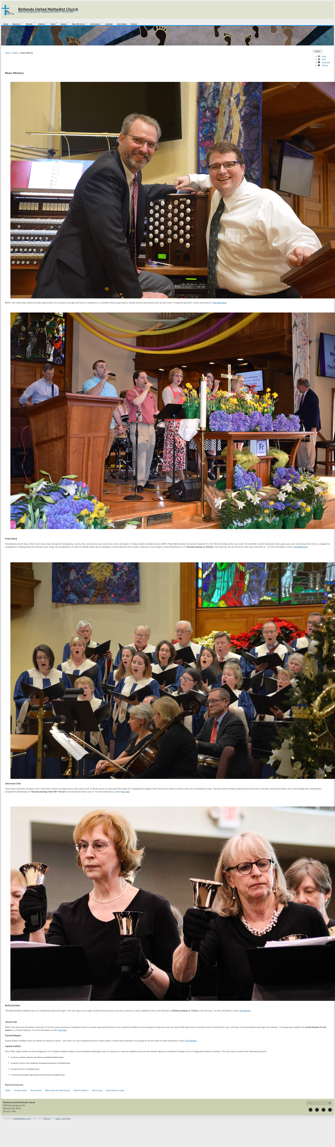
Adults (64, 24)
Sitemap (46, 1118)
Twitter (323, 65)
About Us (16, 24)
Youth (52, 24)
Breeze (134, 24)
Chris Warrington (220, 302)
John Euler (62, 1030)
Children (41, 24)
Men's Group (97, 1090)
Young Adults (36, 1090)
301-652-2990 (9, 1111)
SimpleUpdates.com (22, 1118)
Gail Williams (245, 1010)
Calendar (109, 24)
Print (322, 59)
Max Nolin (125, 791)
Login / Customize (63, 1118)
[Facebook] (310, 1110)
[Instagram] (317, 1110)
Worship (29, 24)
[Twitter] (323, 1110)
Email (322, 56)
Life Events (95, 24)
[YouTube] (330, 1110)
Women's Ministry (81, 1090)
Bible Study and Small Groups (57, 1090)
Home (5, 24)
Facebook (324, 62)
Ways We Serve (78, 24)
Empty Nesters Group (115, 1090)
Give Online (122, 24)
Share (317, 51)
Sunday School (20, 1090)
